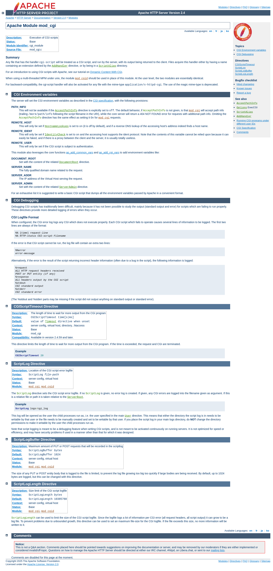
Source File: (14, 49)
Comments (243, 132)
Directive (51, 306)
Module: (17, 333)
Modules (223, 7)
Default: (17, 321)
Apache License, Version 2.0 (42, 564)
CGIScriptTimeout (245, 64)
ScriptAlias (107, 65)
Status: (10, 41)
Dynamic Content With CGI (106, 71)
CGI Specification (246, 127)
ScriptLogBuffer (243, 70)
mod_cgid (81, 78)
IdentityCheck (55, 134)
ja (221, 31)
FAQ (245, 7)
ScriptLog (240, 67)
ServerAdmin (68, 187)
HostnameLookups (57, 126)
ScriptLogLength (244, 74)
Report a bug (244, 92)
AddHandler (60, 65)
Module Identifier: (17, 45)
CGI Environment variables (251, 50)
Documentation (42, 17)
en (211, 31)
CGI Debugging (245, 54)
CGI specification (103, 100)
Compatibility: (21, 337)
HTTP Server (24, 17)
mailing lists (217, 550)
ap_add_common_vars (79, 152)
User (128, 415)
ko (227, 31)
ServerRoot (75, 397)
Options (242, 107)
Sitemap (265, 7)
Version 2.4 (59, 17)
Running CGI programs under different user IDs (253, 122)
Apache (10, 17)
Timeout (50, 321)
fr (216, 31)
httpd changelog (245, 84)
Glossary (254, 7)
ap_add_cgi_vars (109, 152)
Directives (235, 7)
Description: (14, 37)
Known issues (244, 88)
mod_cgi (194, 110)
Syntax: (17, 317)
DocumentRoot (68, 162)
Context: (17, 325)
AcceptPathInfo (247, 103)
